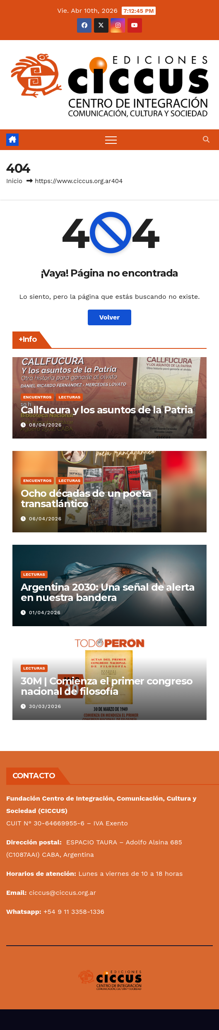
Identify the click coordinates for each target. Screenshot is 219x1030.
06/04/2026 (45, 519)
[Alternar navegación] (111, 140)
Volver (109, 317)
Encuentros (37, 397)
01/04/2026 (45, 612)
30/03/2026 (45, 706)
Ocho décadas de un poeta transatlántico (86, 498)
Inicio (14, 181)
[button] (206, 139)
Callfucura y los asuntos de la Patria (107, 410)
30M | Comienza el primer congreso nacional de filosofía (106, 686)
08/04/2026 (45, 425)
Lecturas (69, 397)
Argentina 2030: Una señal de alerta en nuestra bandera (108, 592)
